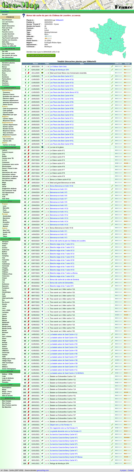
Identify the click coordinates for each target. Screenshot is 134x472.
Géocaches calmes (8, 174)
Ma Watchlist (6, 407)
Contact (130, 470)
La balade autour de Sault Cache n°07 (63, 357)
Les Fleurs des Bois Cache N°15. (62, 131)
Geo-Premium (7, 20)
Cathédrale (6, 264)
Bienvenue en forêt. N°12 (59, 215)
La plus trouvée (7, 36)
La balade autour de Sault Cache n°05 (63, 351)
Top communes (8, 139)
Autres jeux (6, 393)
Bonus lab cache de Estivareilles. (62, 283)
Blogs (4, 389)
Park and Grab (7, 28)
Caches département (10, 124)
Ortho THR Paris (8, 44)
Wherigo (5, 81)
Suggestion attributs (9, 188)
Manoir (4, 316)
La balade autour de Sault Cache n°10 (63, 367)
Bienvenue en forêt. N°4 (58, 189)
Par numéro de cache (9, 55)
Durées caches (8, 126)
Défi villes (5, 42)
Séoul (5, 234)
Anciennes (6, 65)
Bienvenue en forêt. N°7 (58, 199)
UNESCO (5, 350)
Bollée (4, 156)
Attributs (5, 24)
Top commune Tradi (9, 190)
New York (6, 230)
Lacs (4, 308)
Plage (4, 340)
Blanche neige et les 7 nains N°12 (62, 247)
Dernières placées (8, 63)
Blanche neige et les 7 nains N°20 (62, 260)
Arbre (4, 245)
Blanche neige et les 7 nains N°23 (62, 270)
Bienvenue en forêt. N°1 (58, 231)
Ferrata (4, 170)
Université (5, 352)
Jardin (4, 306)
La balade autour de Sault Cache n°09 (63, 363)
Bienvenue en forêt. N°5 (58, 192)
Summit (5, 348)
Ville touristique (7, 362)
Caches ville (7, 141)
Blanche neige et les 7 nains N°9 (61, 286)
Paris (4, 210)
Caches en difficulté (9, 46)
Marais (4, 318)
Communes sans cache (10, 164)
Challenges (6, 69)
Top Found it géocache (10, 38)
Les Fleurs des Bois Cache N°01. (62, 141)
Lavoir (4, 314)
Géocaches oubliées (9, 178)
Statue (4, 346)
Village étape (6, 360)
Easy (4, 73)
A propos (123, 470)
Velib (4, 356)
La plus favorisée (8, 34)
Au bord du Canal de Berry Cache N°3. (64, 438)
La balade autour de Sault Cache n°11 (63, 370)
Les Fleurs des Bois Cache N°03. (62, 138)
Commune (5, 162)
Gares (4, 290)
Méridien (5, 324)
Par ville (5, 51)
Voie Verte (5, 198)
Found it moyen (7, 152)
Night (4, 184)
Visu (3, 154)
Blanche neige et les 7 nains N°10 (62, 276)
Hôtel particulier (7, 298)
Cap (3, 258)
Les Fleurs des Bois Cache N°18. (62, 79)
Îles (3, 300)
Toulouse (6, 212)
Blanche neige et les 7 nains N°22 (62, 267)
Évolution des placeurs (11, 96)
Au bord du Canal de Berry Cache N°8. (64, 454)
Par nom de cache (8, 53)
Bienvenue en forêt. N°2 (58, 234)
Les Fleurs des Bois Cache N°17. (62, 76)
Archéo (4, 248)
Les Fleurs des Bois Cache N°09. (62, 112)
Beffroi (4, 252)
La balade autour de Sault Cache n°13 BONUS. (67, 373)
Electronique (6, 166)
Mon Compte (6, 401)
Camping (5, 256)
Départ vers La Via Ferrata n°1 (61, 425)
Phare (4, 338)
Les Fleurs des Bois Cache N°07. (62, 105)
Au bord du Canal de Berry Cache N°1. (64, 460)
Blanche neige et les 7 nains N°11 (62, 244)
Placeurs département (10, 100)
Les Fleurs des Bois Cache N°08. (62, 108)
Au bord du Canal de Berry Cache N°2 (63, 434)
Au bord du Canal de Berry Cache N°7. (64, 451)
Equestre (5, 286)
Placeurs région (8, 98)
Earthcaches (6, 71)
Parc (3, 334)
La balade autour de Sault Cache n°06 (63, 354)
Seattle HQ (6, 232)
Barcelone (6, 218)
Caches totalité (8, 112)
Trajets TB (5, 30)
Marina (4, 320)
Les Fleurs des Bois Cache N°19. (62, 83)
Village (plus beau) (8, 358)
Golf (3, 294)
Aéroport (5, 241)
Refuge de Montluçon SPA (59, 70)
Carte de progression (10, 108)
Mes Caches (6, 403)
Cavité (4, 262)
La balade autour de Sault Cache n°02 (63, 341)
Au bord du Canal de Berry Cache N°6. (64, 447)
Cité (3, 280)
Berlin (5, 220)
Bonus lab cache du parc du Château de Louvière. (68, 241)
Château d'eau (7, 274)
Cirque (4, 278)
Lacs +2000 (6, 310)
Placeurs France (8, 94)
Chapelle (5, 270)
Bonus (4, 67)
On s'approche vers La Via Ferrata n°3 (63, 428)
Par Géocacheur (7, 57)
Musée (4, 330)
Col (3, 282)
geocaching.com (43, 470)
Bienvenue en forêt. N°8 (58, 202)
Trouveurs (6, 92)
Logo (4, 376)
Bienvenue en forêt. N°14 (59, 221)
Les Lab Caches (7, 22)
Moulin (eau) (6, 326)
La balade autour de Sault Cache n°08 (63, 360)
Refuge (4, 342)
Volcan (4, 364)
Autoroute (5, 250)
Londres (6, 224)
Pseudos (5, 382)
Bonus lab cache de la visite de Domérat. (64, 280)
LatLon (4, 150)
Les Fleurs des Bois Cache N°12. (62, 121)
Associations (6, 387)
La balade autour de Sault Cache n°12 (63, 334)
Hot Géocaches (7, 180)
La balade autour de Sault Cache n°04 (63, 347)
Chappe (5, 268)
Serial (4, 186)
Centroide (5, 266)
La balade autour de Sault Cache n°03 (63, 344)
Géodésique (6, 292)
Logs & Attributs (8, 378)
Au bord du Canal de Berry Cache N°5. (64, 444)
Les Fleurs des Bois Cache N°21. (62, 89)
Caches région (8, 118)
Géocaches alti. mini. (9, 172)
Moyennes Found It (9, 135)
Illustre (4, 304)
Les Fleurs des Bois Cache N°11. (62, 118)
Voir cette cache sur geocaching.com (41, 55)
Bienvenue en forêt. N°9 (58, 205)
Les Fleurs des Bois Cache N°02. (62, 144)
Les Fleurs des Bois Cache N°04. (62, 96)
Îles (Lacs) (5, 302)
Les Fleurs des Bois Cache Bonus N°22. (64, 92)
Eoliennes (5, 284)
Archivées (5, 85)
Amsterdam (7, 216)
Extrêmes (5, 77)
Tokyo (5, 236)
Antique (5, 243)
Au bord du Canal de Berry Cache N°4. (64, 441)
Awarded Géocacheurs (11, 102)
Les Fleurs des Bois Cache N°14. (62, 128)
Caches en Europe (9, 145)
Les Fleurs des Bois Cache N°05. (62, 99)
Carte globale (7, 110)
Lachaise (5, 312)
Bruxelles (6, 222)
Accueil (4, 14)
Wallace (5, 367)
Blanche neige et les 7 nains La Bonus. (64, 273)
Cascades (5, 260)
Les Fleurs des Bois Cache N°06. (62, 102)
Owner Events (8, 104)
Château (5, 272)
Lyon (4, 206)
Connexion (5, 12)
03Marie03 (59, 20)
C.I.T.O (4, 160)
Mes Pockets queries (9, 405)
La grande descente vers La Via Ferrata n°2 (65, 431)
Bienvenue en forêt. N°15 (59, 225)
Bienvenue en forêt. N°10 (59, 209)
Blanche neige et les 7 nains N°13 (62, 250)
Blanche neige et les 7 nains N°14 (62, 254)
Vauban (4, 354)
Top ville (5, 194)
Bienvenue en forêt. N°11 (59, 212)
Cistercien (5, 276)
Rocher (4, 344)
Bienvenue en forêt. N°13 (59, 218)
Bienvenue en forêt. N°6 (58, 196)
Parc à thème (6, 336)
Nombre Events (8, 128)
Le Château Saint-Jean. (58, 67)
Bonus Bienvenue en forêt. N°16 (61, 186)
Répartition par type (10, 114)
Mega (4, 182)
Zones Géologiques (9, 369)
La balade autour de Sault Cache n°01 (63, 338)
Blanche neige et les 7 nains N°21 (62, 263)
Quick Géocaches (8, 26)
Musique (5, 332)
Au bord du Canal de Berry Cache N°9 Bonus (66, 457)
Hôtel (4, 296)
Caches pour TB (7, 158)
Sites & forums (7, 395)
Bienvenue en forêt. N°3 (58, 238)
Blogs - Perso (7, 391)
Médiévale (5, 322)
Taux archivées (8, 133)
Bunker (4, 254)
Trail (3, 196)
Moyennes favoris (9, 120)
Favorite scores (7, 32)
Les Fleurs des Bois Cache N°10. (62, 115)
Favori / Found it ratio (9, 168)
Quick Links (6, 380)
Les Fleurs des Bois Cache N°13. (62, 125)
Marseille (6, 208)
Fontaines (5, 288)
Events (4, 75)
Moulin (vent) (6, 328)
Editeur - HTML (7, 374)
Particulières (6, 79)
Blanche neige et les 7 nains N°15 (62, 257)
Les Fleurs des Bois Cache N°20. (62, 86)
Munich (5, 226)
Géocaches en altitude (10, 176)
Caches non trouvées (9, 40)
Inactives (5, 83)
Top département (8, 192)
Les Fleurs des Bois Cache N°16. (62, 134)
